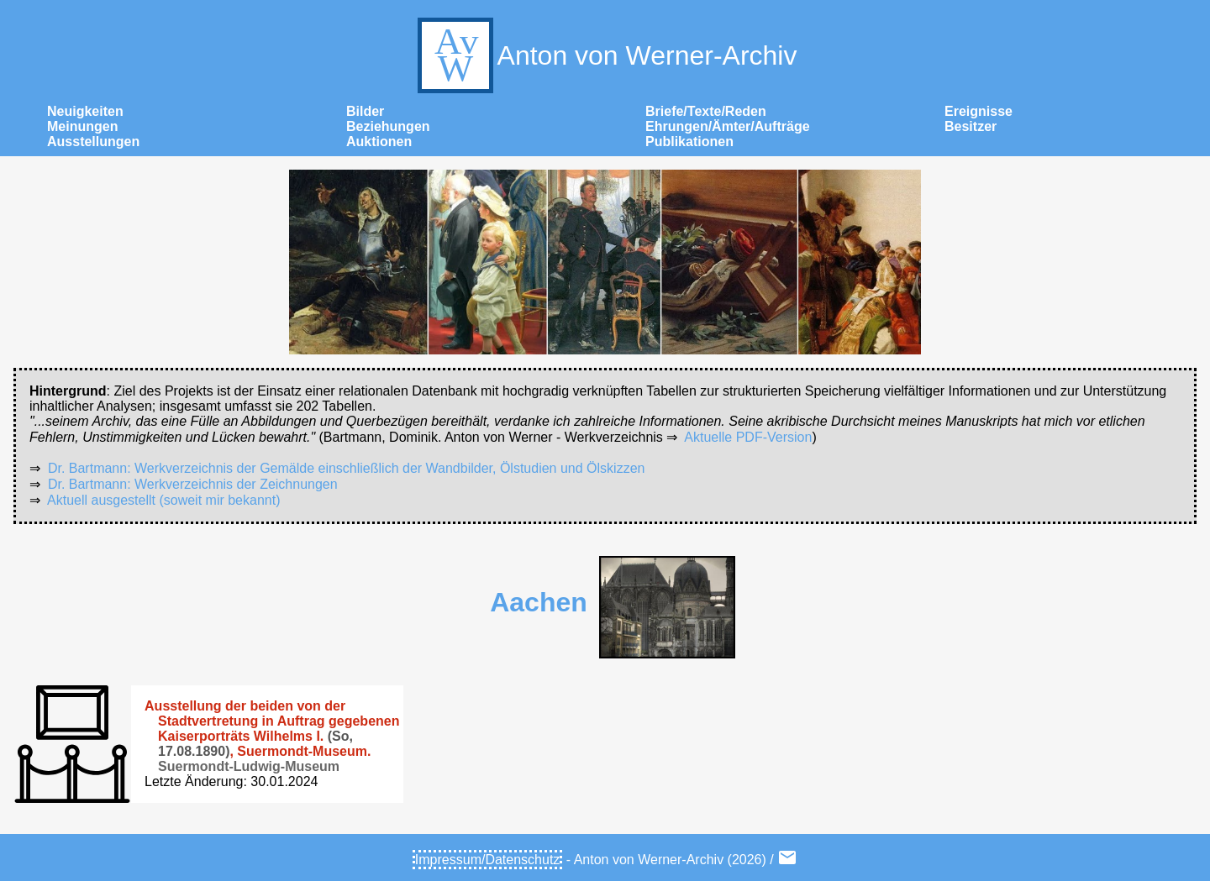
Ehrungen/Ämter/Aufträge (727, 126)
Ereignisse (978, 111)
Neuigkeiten (85, 111)
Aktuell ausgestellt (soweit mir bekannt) (163, 500)
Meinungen (82, 126)
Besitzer (970, 126)
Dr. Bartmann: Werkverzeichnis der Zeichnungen (193, 484)
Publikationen (689, 141)
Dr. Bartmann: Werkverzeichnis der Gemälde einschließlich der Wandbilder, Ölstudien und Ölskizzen (346, 468)
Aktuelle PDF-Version (748, 437)
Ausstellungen (93, 141)
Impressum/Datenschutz (487, 859)
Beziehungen (388, 126)
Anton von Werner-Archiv (605, 55)
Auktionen (379, 141)
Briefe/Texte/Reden (705, 111)
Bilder (365, 111)
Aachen (538, 602)
